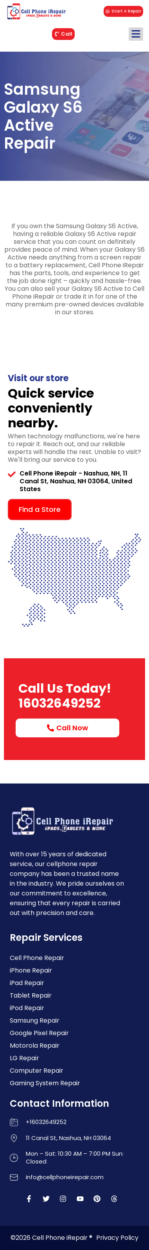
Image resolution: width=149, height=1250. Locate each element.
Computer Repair (36, 1070)
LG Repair (24, 1058)
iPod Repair (27, 1007)
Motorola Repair (34, 1045)
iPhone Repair (31, 970)
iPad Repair (27, 982)
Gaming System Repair (45, 1083)
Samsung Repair (34, 1020)
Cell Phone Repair (37, 957)
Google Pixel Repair (39, 1032)
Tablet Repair (31, 995)
